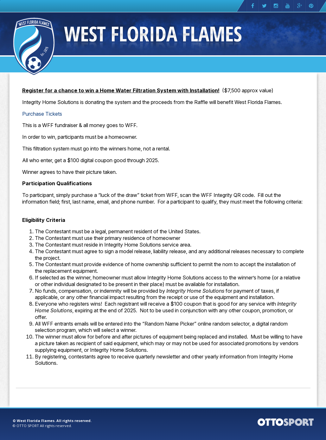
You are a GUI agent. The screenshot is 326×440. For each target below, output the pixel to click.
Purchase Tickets (42, 114)
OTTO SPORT (27, 425)
